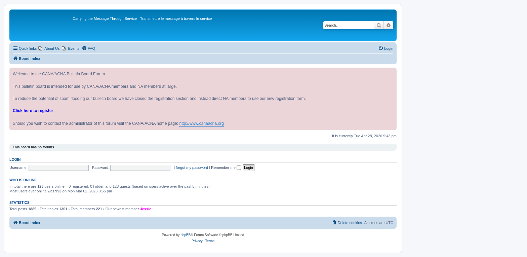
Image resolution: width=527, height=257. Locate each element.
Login (15, 159)
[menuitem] (48, 48)
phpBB (185, 235)
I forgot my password (191, 168)
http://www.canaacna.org (201, 123)
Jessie (145, 209)
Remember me (226, 168)
